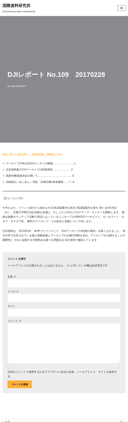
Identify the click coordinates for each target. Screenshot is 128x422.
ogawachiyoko (18, 86)
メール (13, 291)
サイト (12, 306)
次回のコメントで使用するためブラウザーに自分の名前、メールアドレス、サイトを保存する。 (62, 374)
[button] (122, 8)
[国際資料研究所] (18, 8)
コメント (15, 320)
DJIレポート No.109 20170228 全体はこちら (32, 154)
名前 (12, 276)
